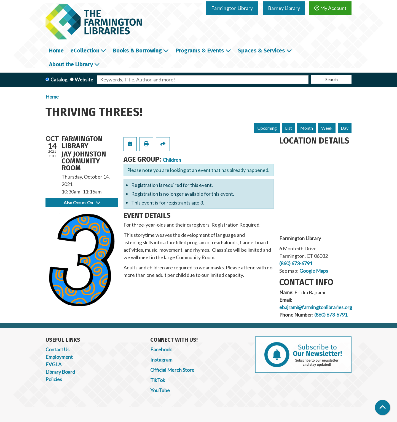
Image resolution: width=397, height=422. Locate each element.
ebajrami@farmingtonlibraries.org (315, 307)
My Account (330, 8)
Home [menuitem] (56, 50)
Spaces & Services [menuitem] (261, 50)
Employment (59, 357)
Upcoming (267, 128)
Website (84, 79)
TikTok (157, 380)
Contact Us (57, 349)
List (288, 128)
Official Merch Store (172, 370)
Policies (53, 379)
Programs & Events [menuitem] (200, 50)
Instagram (161, 360)
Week (326, 128)
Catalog (58, 79)
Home (52, 97)
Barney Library (284, 8)
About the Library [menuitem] (71, 64)
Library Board (60, 372)
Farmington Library (232, 8)
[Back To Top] (382, 407)
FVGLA (53, 364)
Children (172, 160)
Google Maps (313, 271)
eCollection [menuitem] (85, 50)
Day (344, 128)
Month (306, 128)
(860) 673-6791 (295, 263)
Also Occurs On (82, 202)
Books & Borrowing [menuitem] (137, 50)
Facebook (161, 349)
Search (331, 79)
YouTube (160, 390)
